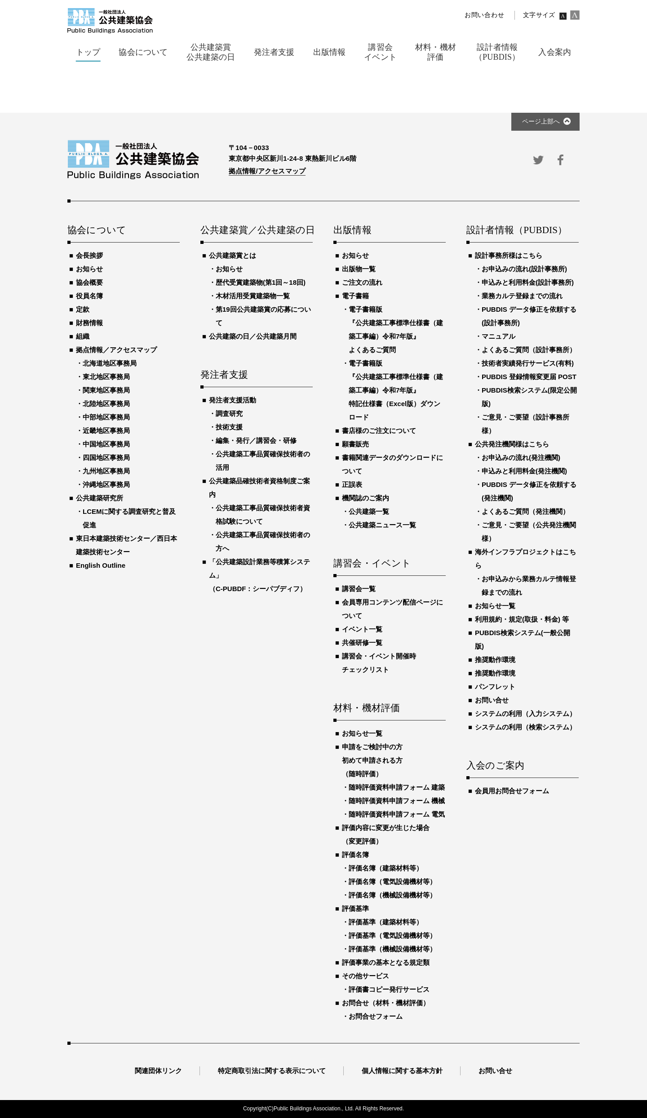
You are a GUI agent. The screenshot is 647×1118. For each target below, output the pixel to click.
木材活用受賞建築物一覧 (253, 296)
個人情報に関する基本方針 (402, 1070)
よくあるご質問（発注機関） (525, 511)
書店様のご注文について (379, 430)
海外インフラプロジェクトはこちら (525, 558)
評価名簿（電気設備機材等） (392, 881)
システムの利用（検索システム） (525, 727)
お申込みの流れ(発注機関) (521, 457)
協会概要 (89, 282)
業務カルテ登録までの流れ (522, 296)
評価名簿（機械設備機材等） (392, 895)
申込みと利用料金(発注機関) (524, 471)
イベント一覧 (362, 629)
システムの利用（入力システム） (525, 713)
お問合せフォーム (376, 1016)
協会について (96, 230)
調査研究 (229, 413)
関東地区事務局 (106, 390)
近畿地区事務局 (106, 430)
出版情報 (352, 230)
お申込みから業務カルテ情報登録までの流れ (529, 585)
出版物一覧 (359, 269)
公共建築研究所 (99, 498)
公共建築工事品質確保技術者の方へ (263, 541)
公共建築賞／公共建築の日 (256, 230)
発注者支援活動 (232, 400)
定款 (82, 309)
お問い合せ (492, 700)
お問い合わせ (484, 15)
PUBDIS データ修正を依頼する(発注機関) (529, 491)
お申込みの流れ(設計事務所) (524, 269)
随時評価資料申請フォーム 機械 (397, 800)
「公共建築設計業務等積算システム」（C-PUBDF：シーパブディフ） (259, 575)
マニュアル (498, 336)
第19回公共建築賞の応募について (263, 316)
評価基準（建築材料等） (386, 922)
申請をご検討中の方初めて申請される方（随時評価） (372, 760)
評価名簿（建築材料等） (386, 868)
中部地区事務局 (106, 417)
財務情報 (89, 323)
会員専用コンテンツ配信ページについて (392, 608)
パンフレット (495, 686)
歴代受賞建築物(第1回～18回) (261, 282)
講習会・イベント (372, 564)
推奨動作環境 (495, 659)
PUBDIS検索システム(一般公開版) (522, 639)
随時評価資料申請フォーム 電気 (397, 814)
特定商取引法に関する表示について (272, 1070)
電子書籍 (355, 296)
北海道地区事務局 (110, 363)
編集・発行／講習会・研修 (256, 440)
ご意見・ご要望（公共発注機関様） (529, 531)
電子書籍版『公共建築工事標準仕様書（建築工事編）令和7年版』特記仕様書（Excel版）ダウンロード (396, 390)
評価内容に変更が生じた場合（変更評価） (386, 834)
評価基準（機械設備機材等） (392, 949)
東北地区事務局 (106, 376)
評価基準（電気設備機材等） (392, 935)
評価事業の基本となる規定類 (386, 962)
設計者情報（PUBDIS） (516, 230)
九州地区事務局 (106, 471)
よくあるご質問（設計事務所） (529, 350)
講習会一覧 (359, 588)
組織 (82, 336)
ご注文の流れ (362, 282)
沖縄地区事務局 (106, 484)
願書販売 (355, 444)
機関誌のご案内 (365, 498)
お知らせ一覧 (362, 733)
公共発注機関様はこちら (512, 444)
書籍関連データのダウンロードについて (392, 464)
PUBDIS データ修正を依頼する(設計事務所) (529, 316)
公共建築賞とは (232, 255)
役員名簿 (89, 296)
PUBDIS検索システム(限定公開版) (529, 396)
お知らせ (89, 269)
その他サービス (365, 976)
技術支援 (229, 427)
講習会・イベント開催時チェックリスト (379, 662)
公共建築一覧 (369, 511)
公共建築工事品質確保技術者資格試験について (263, 514)
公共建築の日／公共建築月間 (253, 336)
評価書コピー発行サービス (389, 989)
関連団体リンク (158, 1070)
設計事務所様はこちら (508, 255)
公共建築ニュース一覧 (382, 525)
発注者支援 (224, 375)
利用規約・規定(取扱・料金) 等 (522, 619)
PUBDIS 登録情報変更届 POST (529, 376)
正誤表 (352, 484)
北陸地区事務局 (106, 403)
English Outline (100, 565)
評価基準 (355, 908)
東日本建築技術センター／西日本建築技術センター (126, 545)
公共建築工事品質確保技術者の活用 (263, 460)
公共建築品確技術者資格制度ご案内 (259, 487)
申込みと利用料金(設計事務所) (528, 282)
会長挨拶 (89, 255)
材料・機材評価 (366, 708)
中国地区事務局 (106, 444)
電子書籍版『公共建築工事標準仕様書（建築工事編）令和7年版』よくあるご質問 (396, 329)
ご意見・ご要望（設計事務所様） (525, 423)
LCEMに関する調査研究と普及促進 (129, 518)
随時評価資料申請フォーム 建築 (397, 787)
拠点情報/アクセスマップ (267, 171)
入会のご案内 (495, 766)
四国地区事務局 (106, 457)
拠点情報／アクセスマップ (116, 350)
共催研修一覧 (362, 642)
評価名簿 (355, 854)
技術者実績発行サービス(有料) (528, 363)
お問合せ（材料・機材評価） (386, 1003)
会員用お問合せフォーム (512, 791)
